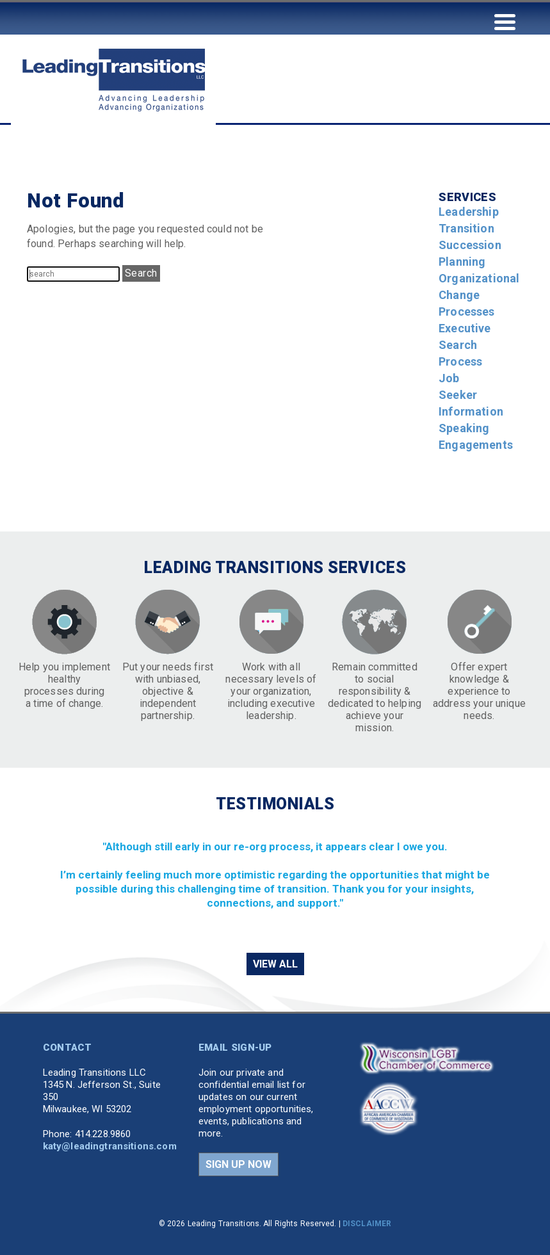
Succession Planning (470, 253)
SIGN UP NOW (238, 1164)
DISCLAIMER (367, 1223)
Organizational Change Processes (479, 294)
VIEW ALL (275, 964)
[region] (274, 882)
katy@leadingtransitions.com (110, 1146)
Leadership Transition (469, 220)
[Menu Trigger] (504, 20)
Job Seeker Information (471, 394)
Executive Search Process (464, 344)
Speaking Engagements (476, 436)
